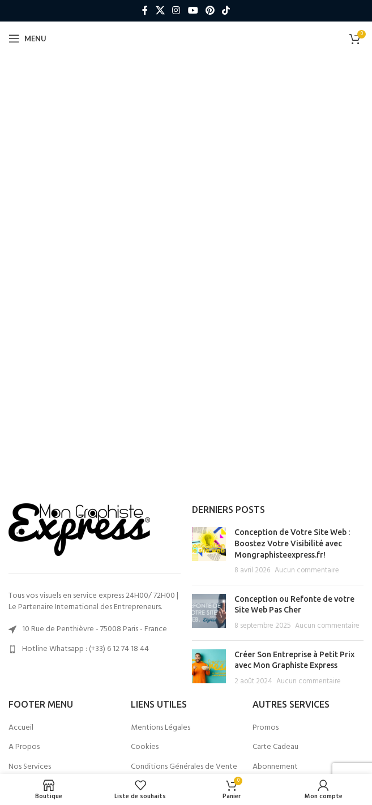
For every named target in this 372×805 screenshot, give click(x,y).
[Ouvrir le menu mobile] (27, 38)
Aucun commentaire (307, 570)
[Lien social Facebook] (145, 11)
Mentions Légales (160, 728)
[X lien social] (160, 11)
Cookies (145, 747)
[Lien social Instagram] (176, 11)
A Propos (24, 747)
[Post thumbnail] (209, 551)
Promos (266, 728)
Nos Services (29, 767)
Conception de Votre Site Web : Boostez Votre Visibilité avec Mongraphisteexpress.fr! (292, 543)
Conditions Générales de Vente (184, 767)
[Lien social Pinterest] (210, 11)
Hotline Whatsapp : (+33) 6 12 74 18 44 (85, 649)
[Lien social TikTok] (225, 11)
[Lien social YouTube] (193, 11)
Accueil (20, 728)
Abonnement (275, 767)
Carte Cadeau (275, 747)
